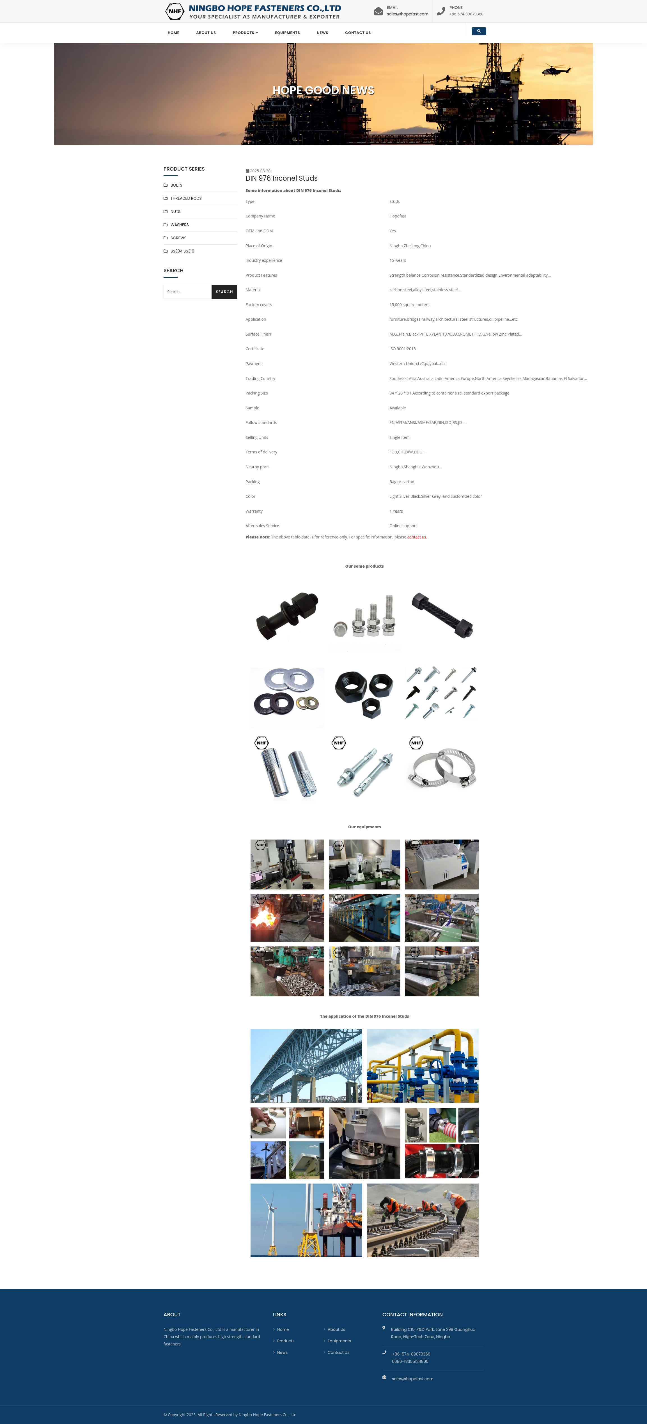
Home (173, 32)
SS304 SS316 (182, 251)
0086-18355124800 (410, 1361)
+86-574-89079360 (411, 1354)
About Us (206, 32)
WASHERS (180, 225)
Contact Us (358, 32)
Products (243, 32)
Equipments (339, 1341)
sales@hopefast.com (407, 14)
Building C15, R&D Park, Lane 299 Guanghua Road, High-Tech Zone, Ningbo (433, 1333)
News (322, 32)
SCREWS (179, 238)
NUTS (175, 211)
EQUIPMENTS (287, 32)
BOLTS (176, 185)
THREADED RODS (186, 198)
